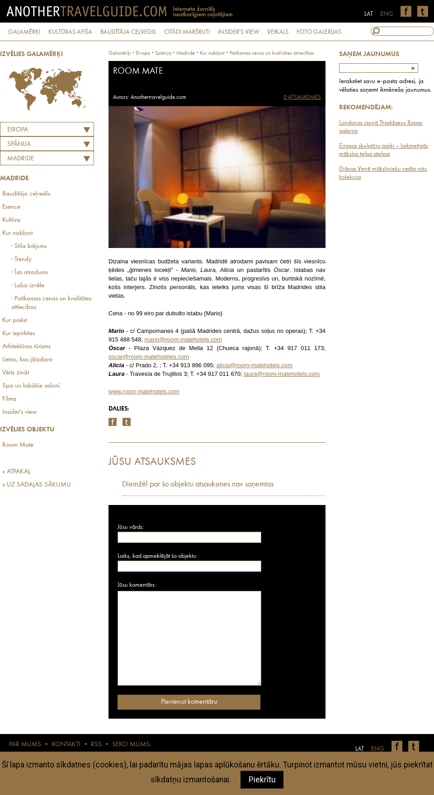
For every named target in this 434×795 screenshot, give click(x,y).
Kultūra (11, 220)
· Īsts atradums (29, 272)
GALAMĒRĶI (24, 32)
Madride (20, 158)
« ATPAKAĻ (16, 471)
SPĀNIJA (19, 144)
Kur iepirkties (18, 333)
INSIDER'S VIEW (238, 32)
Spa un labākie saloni (31, 386)
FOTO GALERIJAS (319, 32)
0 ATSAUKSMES (302, 97)
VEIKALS (277, 32)
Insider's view (19, 412)
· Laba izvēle (27, 285)
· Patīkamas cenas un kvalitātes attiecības (51, 303)
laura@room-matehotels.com (282, 373)
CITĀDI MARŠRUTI (187, 32)
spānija (163, 53)
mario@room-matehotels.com (183, 339)
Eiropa (17, 129)
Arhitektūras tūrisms (26, 346)
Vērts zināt (15, 372)
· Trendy (21, 259)
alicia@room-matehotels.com (255, 365)
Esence (11, 207)
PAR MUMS (25, 744)
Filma (9, 399)
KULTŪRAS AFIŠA (70, 32)
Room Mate (17, 445)
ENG (386, 14)
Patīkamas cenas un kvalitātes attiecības (272, 53)
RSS (96, 744)
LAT (368, 14)
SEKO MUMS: (131, 744)
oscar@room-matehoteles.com (148, 356)
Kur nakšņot (17, 233)
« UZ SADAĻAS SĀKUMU (36, 485)
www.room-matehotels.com (143, 391)
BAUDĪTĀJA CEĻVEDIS (128, 32)
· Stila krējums (29, 246)
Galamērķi (119, 53)
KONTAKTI (66, 744)
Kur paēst (14, 320)
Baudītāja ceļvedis (26, 194)
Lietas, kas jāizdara (27, 359)
